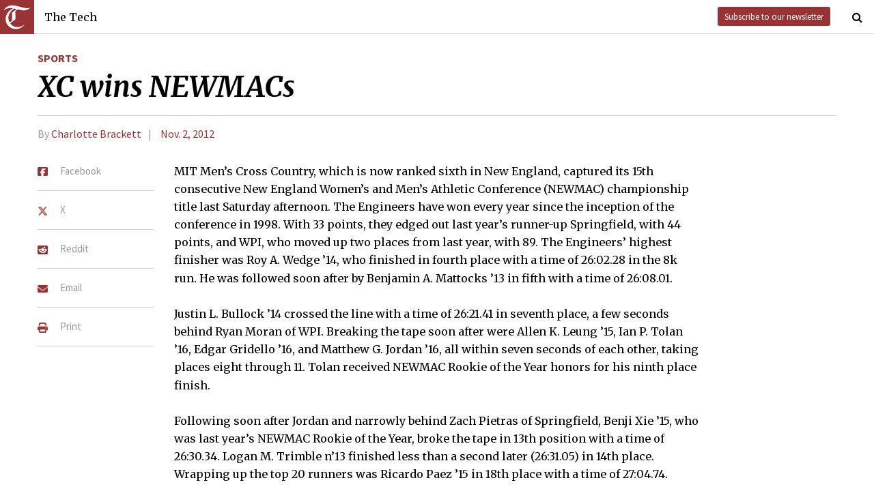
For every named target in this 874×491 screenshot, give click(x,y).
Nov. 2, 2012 (187, 133)
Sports (58, 58)
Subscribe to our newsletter (773, 16)
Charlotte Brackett (96, 133)
